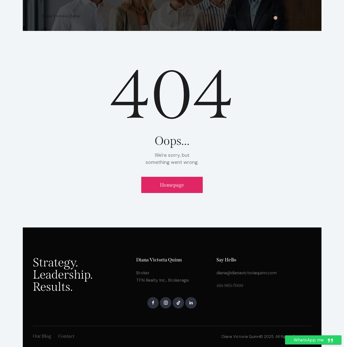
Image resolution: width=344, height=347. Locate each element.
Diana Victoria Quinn (240, 336)
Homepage (172, 185)
